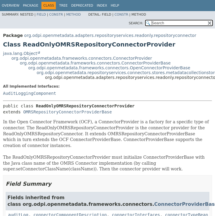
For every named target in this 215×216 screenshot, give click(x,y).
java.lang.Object (20, 53)
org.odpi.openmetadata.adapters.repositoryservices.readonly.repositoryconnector (110, 35)
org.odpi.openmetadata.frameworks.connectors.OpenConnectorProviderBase (109, 67)
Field (41, 14)
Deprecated (82, 6)
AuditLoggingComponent (29, 93)
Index (102, 6)
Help (115, 6)
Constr (56, 14)
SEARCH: (136, 23)
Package (30, 6)
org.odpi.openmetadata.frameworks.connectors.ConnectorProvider (81, 58)
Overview (11, 6)
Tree (63, 6)
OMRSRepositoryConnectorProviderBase (67, 112)
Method (73, 14)
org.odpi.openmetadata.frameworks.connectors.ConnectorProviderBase (95, 63)
